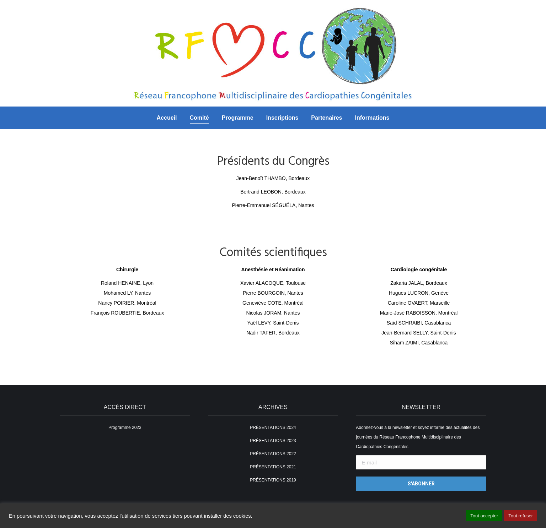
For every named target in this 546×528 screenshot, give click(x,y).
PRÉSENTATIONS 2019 (273, 480)
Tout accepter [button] (484, 515)
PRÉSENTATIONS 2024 (273, 427)
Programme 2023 (124, 427)
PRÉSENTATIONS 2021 (273, 466)
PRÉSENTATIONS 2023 (273, 440)
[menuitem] (166, 118)
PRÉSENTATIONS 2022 (273, 453)
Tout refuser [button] (520, 515)
